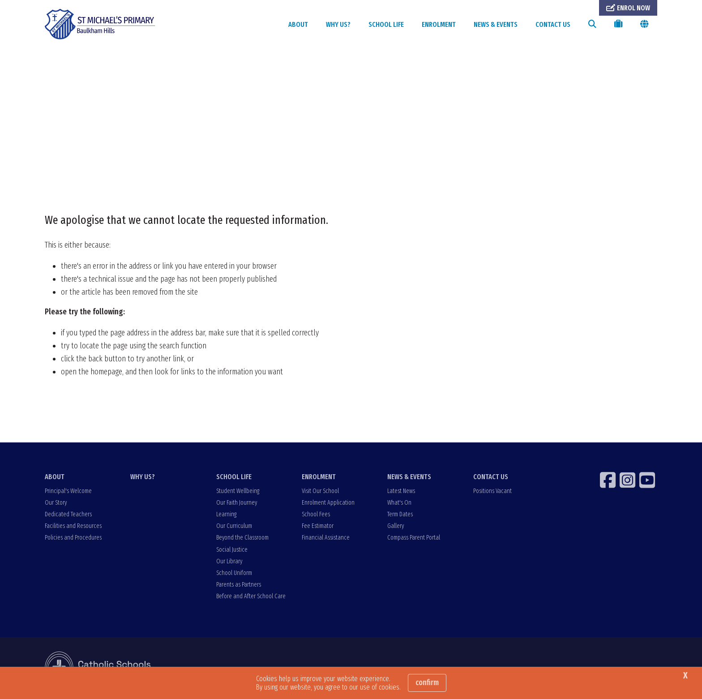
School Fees (316, 514)
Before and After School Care (251, 596)
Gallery (395, 526)
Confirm (427, 682)
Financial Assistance (326, 537)
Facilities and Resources (73, 526)
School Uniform (234, 573)
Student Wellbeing (237, 491)
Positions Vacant (492, 491)
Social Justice (232, 549)
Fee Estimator (318, 526)
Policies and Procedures (73, 537)
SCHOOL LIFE (386, 24)
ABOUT (298, 24)
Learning (226, 514)
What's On (399, 502)
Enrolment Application (328, 502)
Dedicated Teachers (68, 514)
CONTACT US (552, 24)
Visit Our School (320, 491)
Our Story (56, 502)
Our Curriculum (234, 526)
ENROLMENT (439, 24)
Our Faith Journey (236, 502)
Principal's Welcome (68, 491)
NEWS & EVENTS (496, 24)
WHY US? (338, 24)
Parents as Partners (238, 584)
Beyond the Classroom (242, 537)
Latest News (401, 491)
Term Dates (400, 514)
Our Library (229, 561)
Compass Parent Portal (413, 537)
